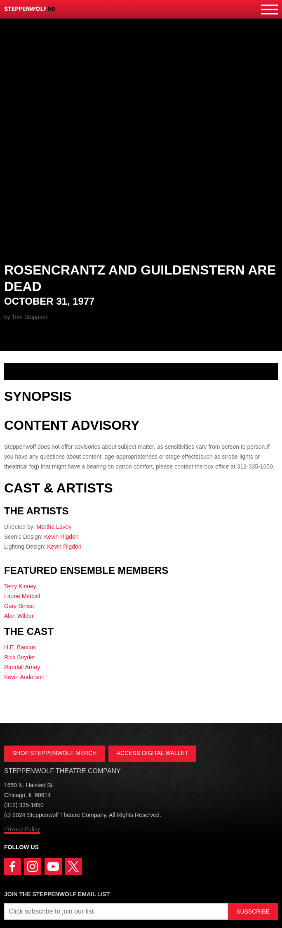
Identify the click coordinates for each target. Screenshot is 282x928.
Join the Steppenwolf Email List (57, 894)
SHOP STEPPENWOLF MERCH (54, 753)
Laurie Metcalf (22, 596)
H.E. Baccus (20, 647)
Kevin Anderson (24, 677)
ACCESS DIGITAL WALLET (152, 753)
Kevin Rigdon (61, 536)
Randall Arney (22, 667)
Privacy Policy (22, 829)
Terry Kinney (20, 586)
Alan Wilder (19, 616)
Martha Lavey (54, 526)
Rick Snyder (19, 657)
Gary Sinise (19, 606)
